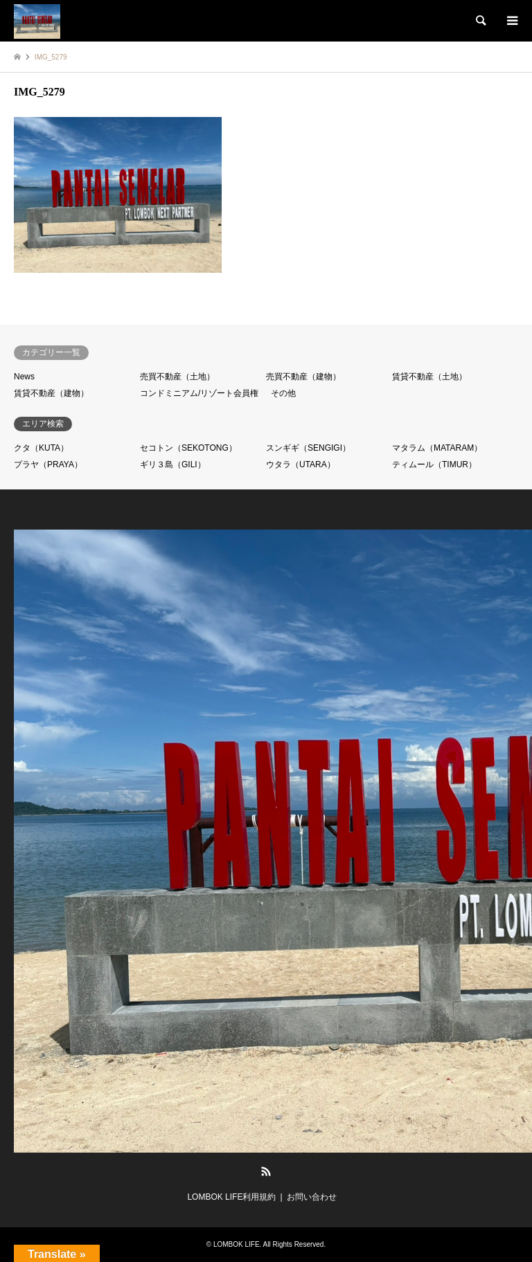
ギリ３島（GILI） (173, 464)
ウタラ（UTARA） (300, 464)
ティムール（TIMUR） (434, 464)
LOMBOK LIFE (236, 1244)
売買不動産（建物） (303, 376)
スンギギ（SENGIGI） (308, 448)
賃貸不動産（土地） (429, 376)
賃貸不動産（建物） (51, 393)
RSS (266, 1171)
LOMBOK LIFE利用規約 (231, 1197)
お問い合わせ (312, 1197)
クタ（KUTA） (41, 448)
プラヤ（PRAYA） (48, 464)
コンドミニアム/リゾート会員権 (199, 393)
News (24, 376)
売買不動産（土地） (177, 376)
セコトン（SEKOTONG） (188, 448)
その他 (283, 393)
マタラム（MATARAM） (437, 448)
